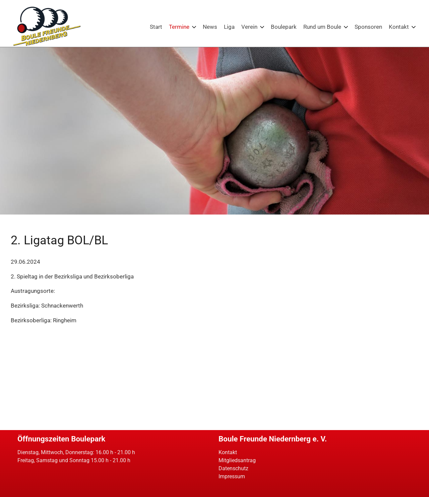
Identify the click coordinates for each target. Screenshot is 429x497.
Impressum (232, 476)
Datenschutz (233, 468)
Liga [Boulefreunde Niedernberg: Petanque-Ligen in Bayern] (229, 26)
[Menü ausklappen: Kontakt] (414, 27)
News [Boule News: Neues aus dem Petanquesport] (210, 26)
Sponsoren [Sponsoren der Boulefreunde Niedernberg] (368, 26)
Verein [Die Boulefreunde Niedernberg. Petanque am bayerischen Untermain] (249, 26)
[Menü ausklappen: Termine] (194, 27)
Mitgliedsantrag (237, 460)
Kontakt (228, 452)
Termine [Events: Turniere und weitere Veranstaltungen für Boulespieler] (179, 26)
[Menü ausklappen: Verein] (262, 27)
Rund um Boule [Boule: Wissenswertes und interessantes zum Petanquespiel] (322, 26)
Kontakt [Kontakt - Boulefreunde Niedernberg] (399, 26)
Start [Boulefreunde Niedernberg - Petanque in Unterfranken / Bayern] (156, 26)
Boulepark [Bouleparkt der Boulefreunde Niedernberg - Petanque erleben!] (284, 26)
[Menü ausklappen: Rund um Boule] (346, 27)
